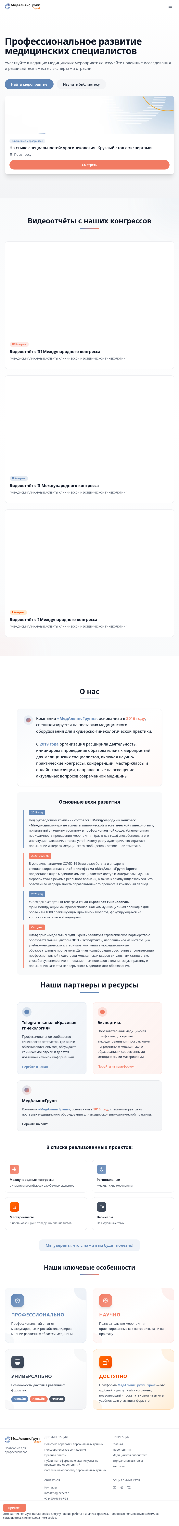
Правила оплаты (55, 1455)
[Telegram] (121, 1487)
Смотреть (89, 165)
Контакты (118, 1466)
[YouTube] (114, 1487)
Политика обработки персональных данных (73, 1444)
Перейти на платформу (118, 1066)
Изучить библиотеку (81, 84)
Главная (117, 1444)
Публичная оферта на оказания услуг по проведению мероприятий (71, 1462)
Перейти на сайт (37, 1124)
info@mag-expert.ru (57, 1493)
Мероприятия (121, 1449)
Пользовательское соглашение (65, 1449)
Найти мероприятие (29, 84)
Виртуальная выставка (127, 1460)
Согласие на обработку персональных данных (75, 1470)
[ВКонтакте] (129, 1487)
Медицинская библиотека (129, 1455)
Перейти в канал (37, 1067)
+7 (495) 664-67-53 (56, 1498)
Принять (14, 1508)
